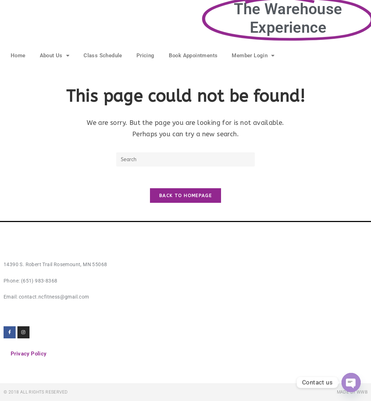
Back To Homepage (185, 195)
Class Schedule (103, 55)
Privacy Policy (29, 353)
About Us (55, 55)
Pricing (145, 55)
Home (18, 55)
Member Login (253, 55)
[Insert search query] (185, 159)
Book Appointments (193, 55)
